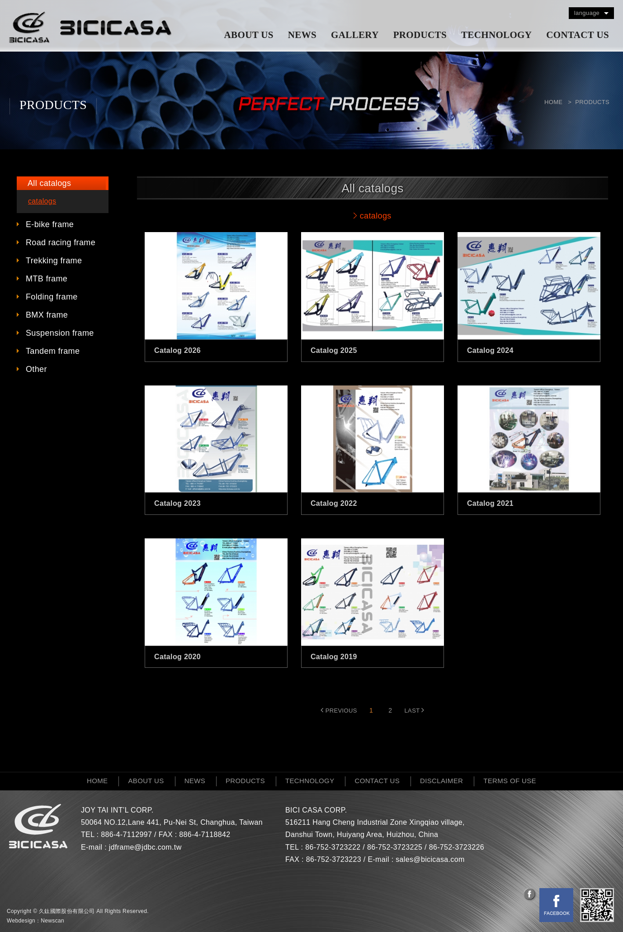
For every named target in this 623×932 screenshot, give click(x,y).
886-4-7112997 (126, 834)
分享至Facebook (530, 895)
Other (36, 369)
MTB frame (46, 278)
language (586, 13)
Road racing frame (60, 242)
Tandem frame (53, 351)
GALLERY (355, 34)
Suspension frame (60, 333)
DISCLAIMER (441, 781)
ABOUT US (249, 34)
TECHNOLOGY (496, 34)
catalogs (42, 201)
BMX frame (47, 314)
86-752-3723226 (456, 847)
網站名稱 (90, 27)
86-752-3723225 (394, 847)
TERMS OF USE (509, 781)
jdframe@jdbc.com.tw (145, 847)
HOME (97, 781)
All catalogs (49, 183)
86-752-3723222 (332, 847)
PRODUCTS (420, 34)
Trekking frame (54, 260)
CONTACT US (577, 34)
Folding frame (52, 296)
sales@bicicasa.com (430, 859)
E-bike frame (50, 224)
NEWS (302, 34)
